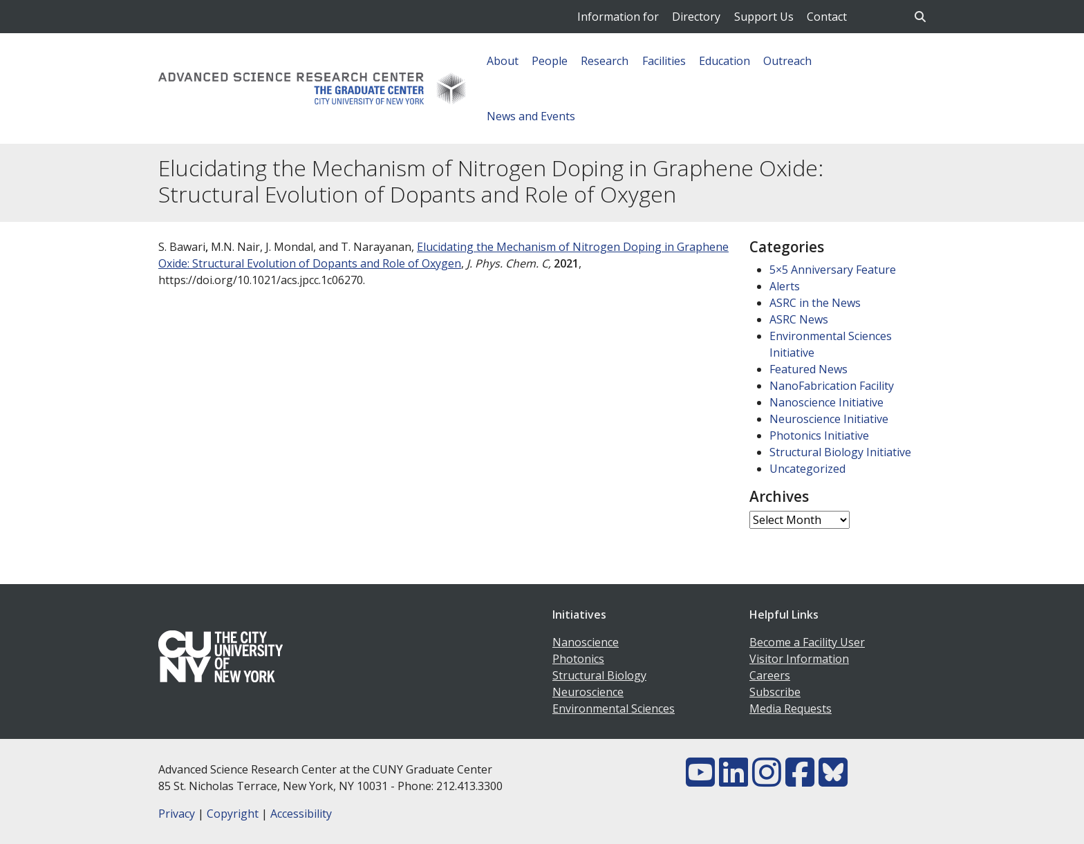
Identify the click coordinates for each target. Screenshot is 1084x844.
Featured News (808, 369)
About (502, 60)
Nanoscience (585, 642)
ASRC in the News (815, 302)
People (550, 60)
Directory (696, 16)
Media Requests (790, 708)
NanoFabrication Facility (831, 385)
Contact (827, 16)
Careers (769, 675)
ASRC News (798, 319)
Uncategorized (807, 468)
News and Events (531, 116)
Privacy (176, 813)
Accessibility (301, 813)
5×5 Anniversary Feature (832, 269)
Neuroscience (588, 692)
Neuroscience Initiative (828, 418)
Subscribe (775, 692)
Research (604, 60)
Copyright (233, 813)
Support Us (764, 16)
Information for (618, 16)
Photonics (578, 658)
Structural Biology (599, 675)
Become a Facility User (807, 642)
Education (724, 60)
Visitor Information (799, 658)
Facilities (664, 60)
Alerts (784, 286)
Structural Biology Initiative (840, 452)
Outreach (787, 60)
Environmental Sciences (613, 708)
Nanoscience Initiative (826, 402)
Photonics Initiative (819, 435)
